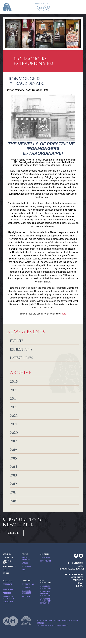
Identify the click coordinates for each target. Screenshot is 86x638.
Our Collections (45, 582)
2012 (13, 484)
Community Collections (45, 587)
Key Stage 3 (26, 588)
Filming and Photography (9, 597)
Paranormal (8, 602)
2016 (13, 450)
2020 (14, 433)
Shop (24, 570)
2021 (13, 424)
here (64, 313)
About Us (7, 554)
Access (25, 563)
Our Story (44, 554)
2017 (13, 441)
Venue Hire (7, 581)
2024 (14, 399)
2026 (14, 382)
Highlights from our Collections (45, 594)
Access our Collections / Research (46, 601)
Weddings (7, 593)
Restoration (45, 561)
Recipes (6, 570)
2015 (13, 459)
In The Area (26, 566)
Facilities (26, 596)
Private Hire (8, 590)
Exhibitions (21, 350)
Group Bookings (26, 559)
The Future (45, 558)
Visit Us (25, 554)
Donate (6, 573)
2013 (13, 476)
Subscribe (13, 532)
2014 (13, 467)
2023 (13, 407)
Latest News (21, 358)
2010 (13, 501)
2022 (14, 416)
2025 (13, 390)
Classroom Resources (26, 592)
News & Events (9, 566)
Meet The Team (7, 562)
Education (26, 581)
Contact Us (8, 558)
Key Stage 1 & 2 (28, 584)
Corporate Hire (7, 585)
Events (16, 341)
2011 (13, 493)
